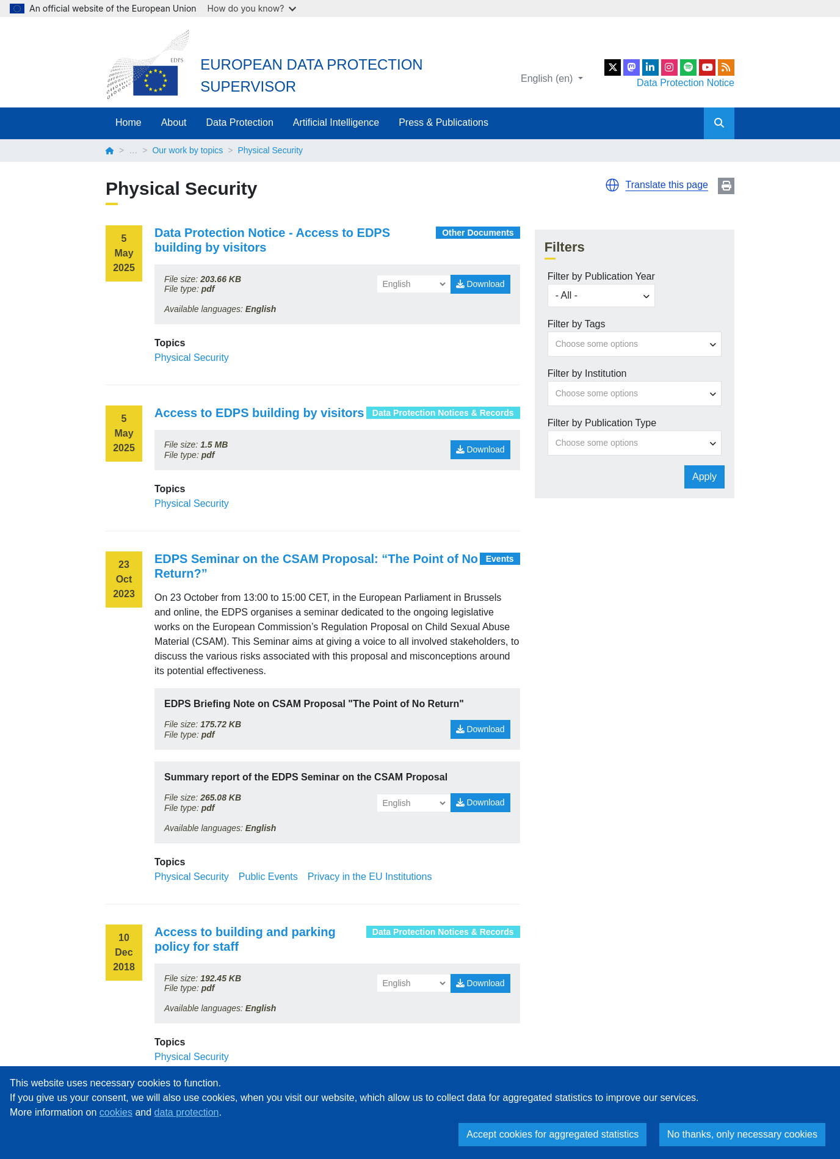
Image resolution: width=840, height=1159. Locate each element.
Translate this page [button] (667, 185)
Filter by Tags (577, 324)
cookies (116, 1112)
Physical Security (191, 357)
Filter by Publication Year (601, 276)
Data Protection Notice (685, 83)
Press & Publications (443, 122)
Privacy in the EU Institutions (370, 876)
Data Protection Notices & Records (443, 413)
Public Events (268, 876)
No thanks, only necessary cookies (742, 1134)
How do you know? (252, 8)
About (174, 122)
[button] (612, 185)
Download (480, 284)
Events (500, 559)
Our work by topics (187, 150)
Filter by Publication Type (602, 423)
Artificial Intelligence (336, 122)
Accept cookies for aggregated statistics (552, 1134)
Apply (704, 476)
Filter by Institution (587, 373)
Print (726, 186)
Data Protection (239, 122)
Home (128, 122)
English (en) (548, 78)
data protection (186, 1112)
